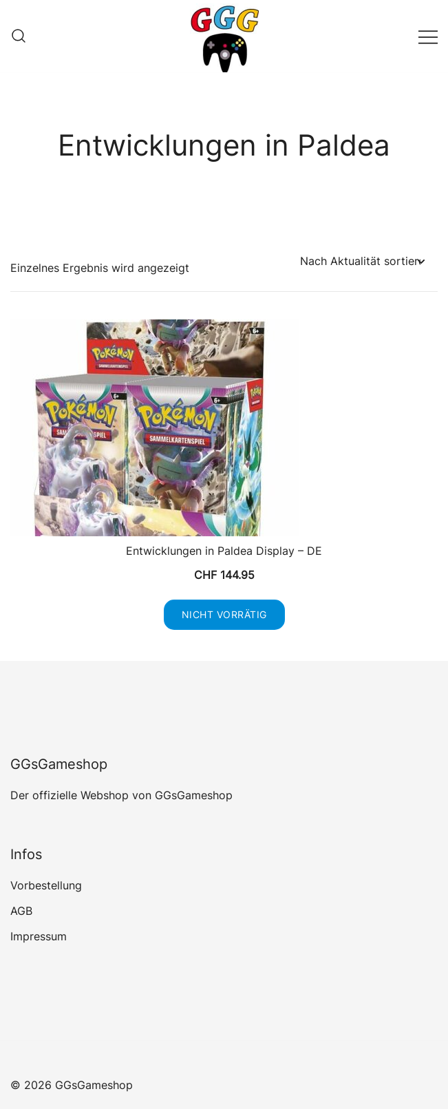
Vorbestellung (46, 885)
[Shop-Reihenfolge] (362, 261)
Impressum (38, 936)
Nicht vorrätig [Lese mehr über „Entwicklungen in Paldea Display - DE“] (224, 614)
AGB (21, 911)
